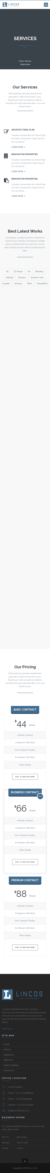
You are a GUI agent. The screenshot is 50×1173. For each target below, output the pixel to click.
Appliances (9, 1055)
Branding (39, 271)
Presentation (42, 283)
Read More (6, 1029)
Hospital (5, 283)
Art (29, 271)
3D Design (18, 271)
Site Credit (32, 1168)
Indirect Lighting (11, 1065)
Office (29, 283)
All (7, 271)
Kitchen (7, 1049)
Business (22, 277)
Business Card (37, 277)
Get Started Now (25, 777)
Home (21, 61)
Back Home (25, 64)
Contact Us (9, 1070)
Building (9, 277)
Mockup (18, 283)
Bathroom (8, 1060)
